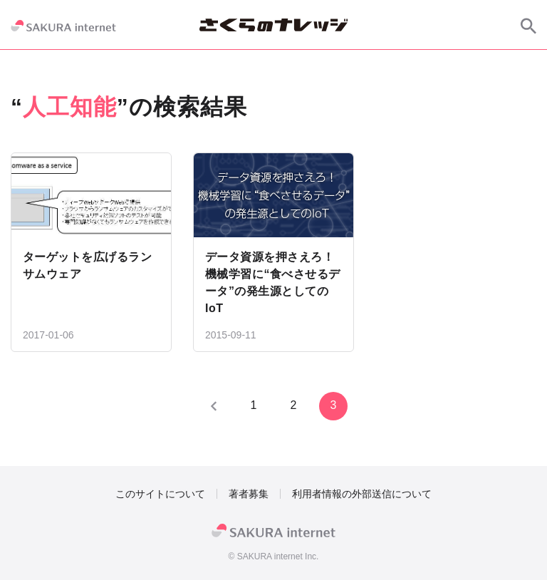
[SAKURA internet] (63, 25)
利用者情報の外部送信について (362, 493)
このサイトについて (160, 493)
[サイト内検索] (528, 25)
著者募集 (249, 493)
